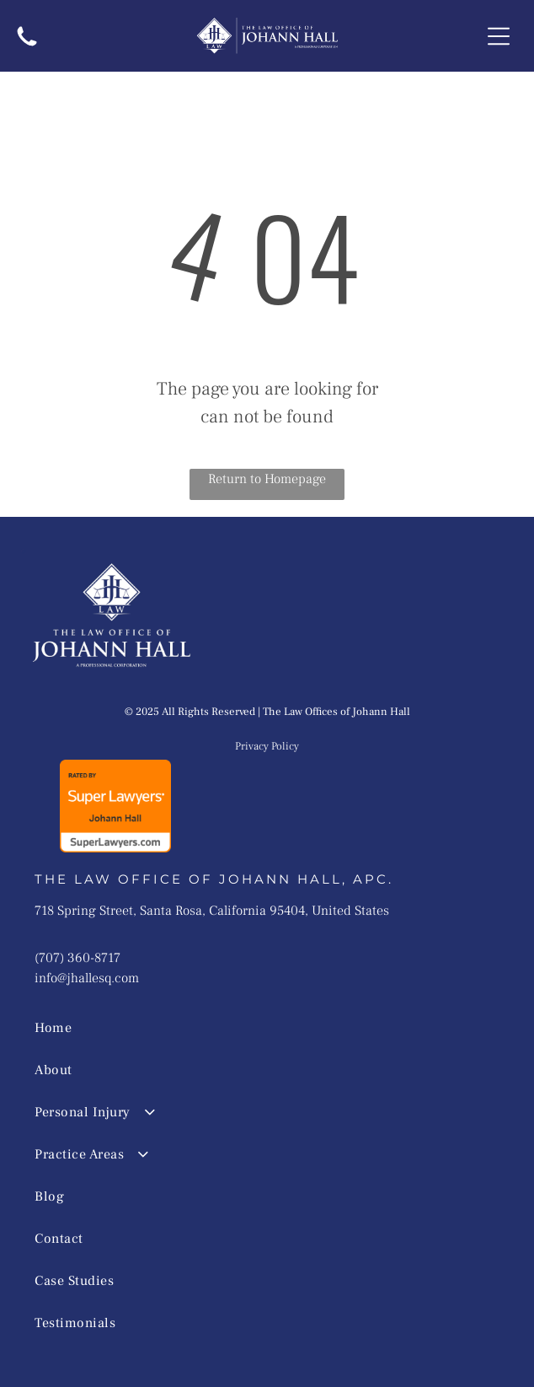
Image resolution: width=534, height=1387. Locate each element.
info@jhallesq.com (87, 978)
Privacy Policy (267, 746)
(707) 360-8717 (77, 957)
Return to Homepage (267, 478)
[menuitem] (243, 1028)
